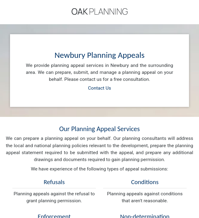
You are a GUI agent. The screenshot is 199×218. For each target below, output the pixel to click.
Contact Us (99, 88)
